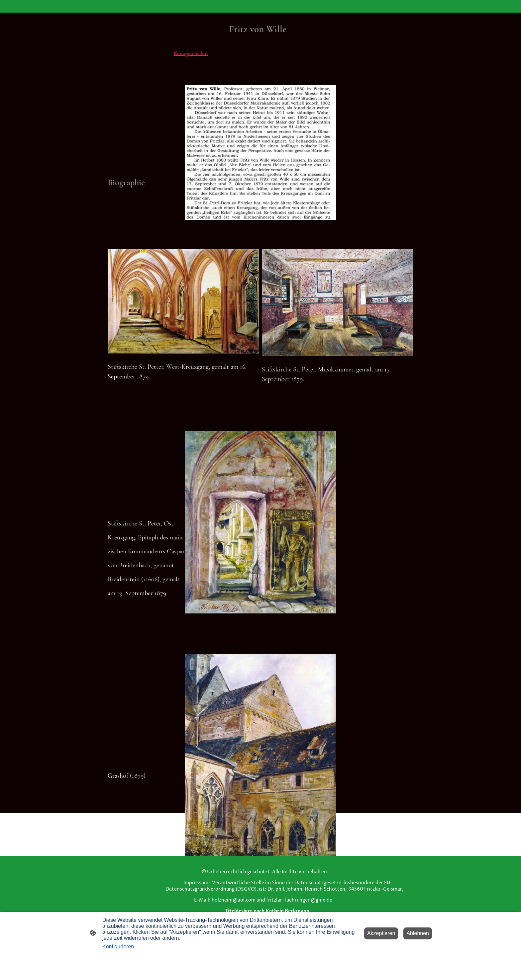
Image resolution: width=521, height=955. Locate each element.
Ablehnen (417, 933)
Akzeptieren (381, 933)
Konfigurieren (118, 946)
